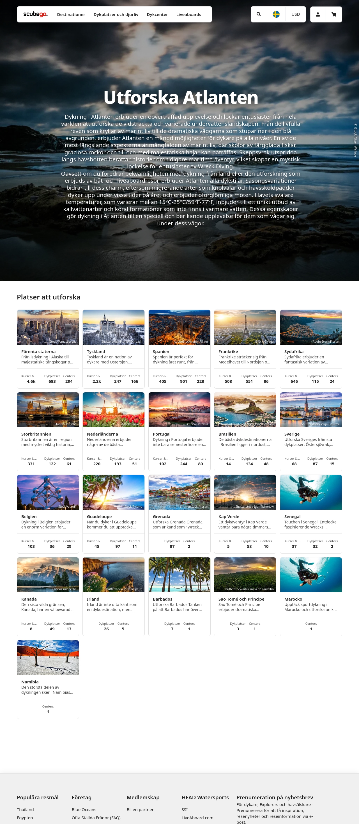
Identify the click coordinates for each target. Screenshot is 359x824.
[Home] (36, 14)
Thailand (25, 809)
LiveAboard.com (197, 817)
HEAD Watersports (205, 797)
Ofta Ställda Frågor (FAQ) (96, 817)
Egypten (25, 817)
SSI (184, 809)
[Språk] (276, 14)
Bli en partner (140, 809)
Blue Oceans (84, 809)
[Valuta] (296, 14)
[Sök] (259, 14)
